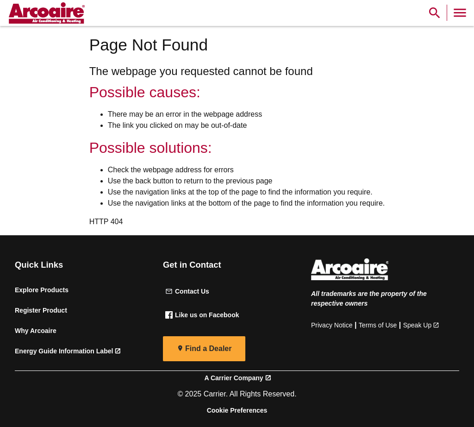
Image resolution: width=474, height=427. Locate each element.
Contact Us (187, 291)
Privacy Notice (331, 325)
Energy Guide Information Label (64, 351)
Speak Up (417, 325)
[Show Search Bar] (434, 13)
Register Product (41, 310)
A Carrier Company (233, 378)
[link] (45, 13)
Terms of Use (378, 325)
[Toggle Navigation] (460, 13)
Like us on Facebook (202, 315)
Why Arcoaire (35, 330)
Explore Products (42, 290)
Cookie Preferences (237, 410)
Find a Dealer (208, 348)
